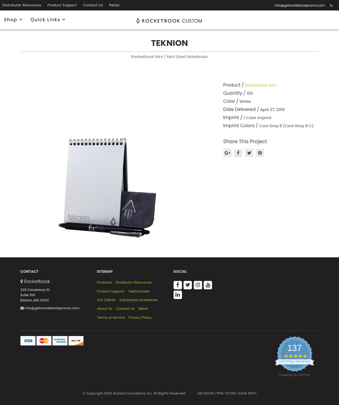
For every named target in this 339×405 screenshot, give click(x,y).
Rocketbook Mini (261, 85)
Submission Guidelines (138, 300)
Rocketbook (37, 281)
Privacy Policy (140, 317)
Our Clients (106, 300)
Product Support (62, 5)
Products (104, 282)
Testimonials (139, 291)
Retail (114, 5)
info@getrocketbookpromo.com (300, 5)
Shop (13, 19)
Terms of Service (111, 317)
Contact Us (93, 5)
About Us (104, 308)
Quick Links (48, 19)
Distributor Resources (22, 5)
